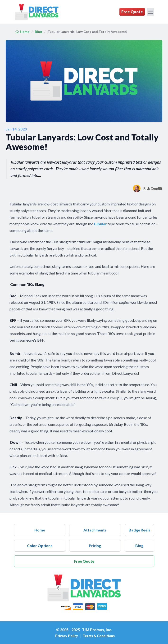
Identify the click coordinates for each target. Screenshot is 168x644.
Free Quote (132, 11)
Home (22, 32)
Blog (38, 32)
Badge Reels (139, 530)
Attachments (95, 530)
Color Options (39, 545)
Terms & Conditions (99, 636)
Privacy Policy (67, 636)
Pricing (95, 545)
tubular (100, 224)
